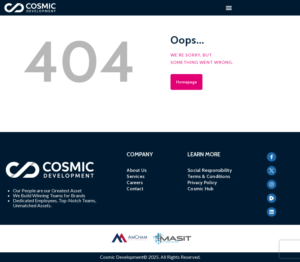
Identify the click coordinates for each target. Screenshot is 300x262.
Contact (135, 188)
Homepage (186, 82)
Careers (135, 182)
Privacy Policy (202, 182)
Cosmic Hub (200, 188)
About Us (136, 170)
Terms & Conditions (209, 176)
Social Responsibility (210, 170)
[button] (228, 8)
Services (135, 176)
